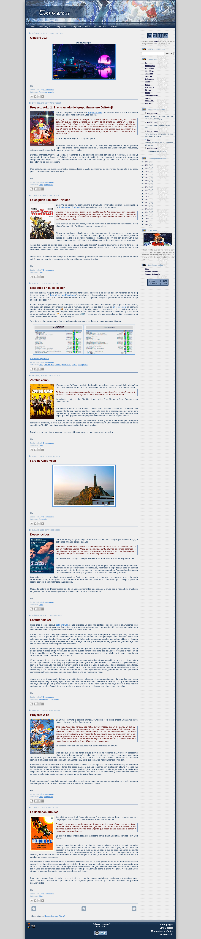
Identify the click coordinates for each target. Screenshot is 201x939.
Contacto (114, 26)
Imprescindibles (151, 95)
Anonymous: (152, 113)
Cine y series (60, 26)
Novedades (149, 87)
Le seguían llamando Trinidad (50, 200)
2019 (147, 184)
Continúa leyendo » (39, 358)
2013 (147, 203)
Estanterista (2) (40, 620)
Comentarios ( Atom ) (54, 916)
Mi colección (100, 26)
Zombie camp (39, 380)
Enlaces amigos (151, 271)
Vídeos (147, 93)
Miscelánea (66, 365)
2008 (147, 218)
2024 (147, 168)
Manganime (48, 185)
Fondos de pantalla (46, 92)
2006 (147, 225)
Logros (147, 98)
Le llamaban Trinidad (69, 207)
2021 (147, 177)
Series (74, 365)
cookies (156, 41)
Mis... (147, 269)
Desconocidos (40, 534)
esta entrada (62, 625)
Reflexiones (44, 699)
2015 (147, 196)
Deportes (148, 76)
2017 (147, 190)
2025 (147, 165)
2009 (147, 215)
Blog (32, 26)
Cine (41, 185)
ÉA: (148, 140)
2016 (147, 193)
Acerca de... (149, 101)
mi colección (119, 307)
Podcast (148, 103)
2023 (147, 171)
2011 (147, 209)
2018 (147, 187)
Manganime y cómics (80, 26)
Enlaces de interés (152, 274)
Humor (147, 85)
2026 (147, 162)
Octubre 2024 (39, 37)
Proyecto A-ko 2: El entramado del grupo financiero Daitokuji (71, 107)
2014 (147, 199)
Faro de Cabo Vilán (43, 460)
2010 (147, 212)
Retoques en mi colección (47, 287)
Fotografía (43, 519)
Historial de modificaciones (62, 295)
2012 (147, 206)
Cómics (47, 365)
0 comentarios (48, 90)
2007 (147, 221)
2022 (147, 174)
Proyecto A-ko (95, 112)
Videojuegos (44, 26)
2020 (147, 181)
